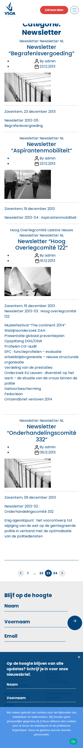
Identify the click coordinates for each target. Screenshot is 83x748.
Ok (73, 741)
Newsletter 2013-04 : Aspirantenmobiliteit (40, 217)
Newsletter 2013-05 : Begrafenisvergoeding (23, 123)
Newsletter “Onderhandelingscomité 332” (41, 433)
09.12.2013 (48, 452)
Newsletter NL (52, 41)
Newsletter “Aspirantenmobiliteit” (41, 147)
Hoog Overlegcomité (28, 230)
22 (41, 573)
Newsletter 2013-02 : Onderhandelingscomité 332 (29, 509)
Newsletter (29, 41)
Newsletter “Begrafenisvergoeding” (41, 50)
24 (55, 573)
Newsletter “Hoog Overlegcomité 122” (41, 244)
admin (50, 61)
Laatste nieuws (60, 230)
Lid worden (54, 10)
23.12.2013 (47, 66)
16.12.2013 (47, 260)
